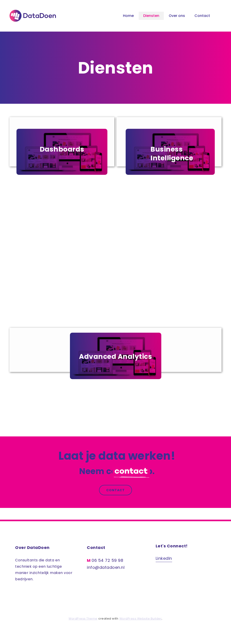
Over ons (177, 15)
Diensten (151, 15)
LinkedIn (164, 558)
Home (128, 15)
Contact (202, 15)
